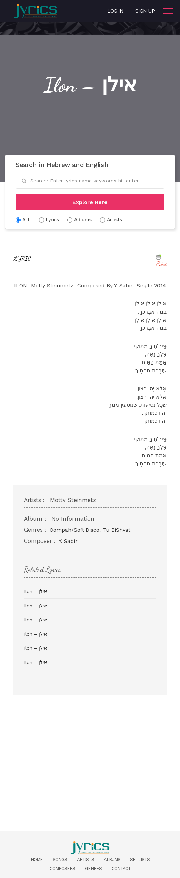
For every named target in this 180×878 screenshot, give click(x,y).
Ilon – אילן (35, 591)
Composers (62, 868)
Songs (60, 859)
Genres (93, 868)
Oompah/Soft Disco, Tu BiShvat (90, 530)
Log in (115, 11)
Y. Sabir (68, 541)
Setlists (140, 859)
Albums (112, 859)
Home (37, 859)
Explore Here (90, 202)
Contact (121, 868)
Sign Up (145, 11)
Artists (85, 859)
